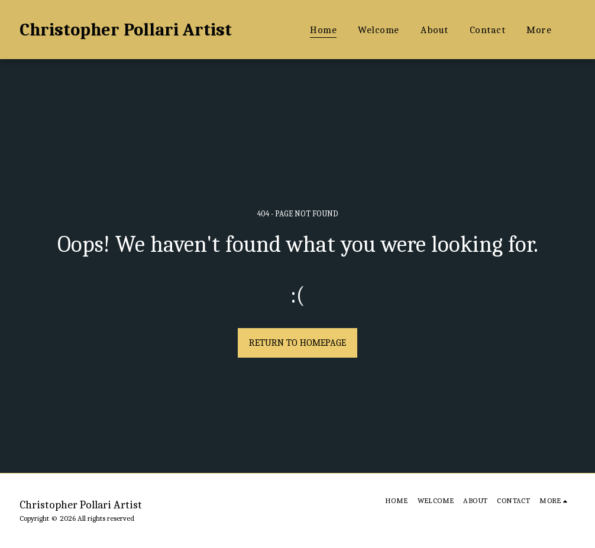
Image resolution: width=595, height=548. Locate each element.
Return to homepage (297, 343)
